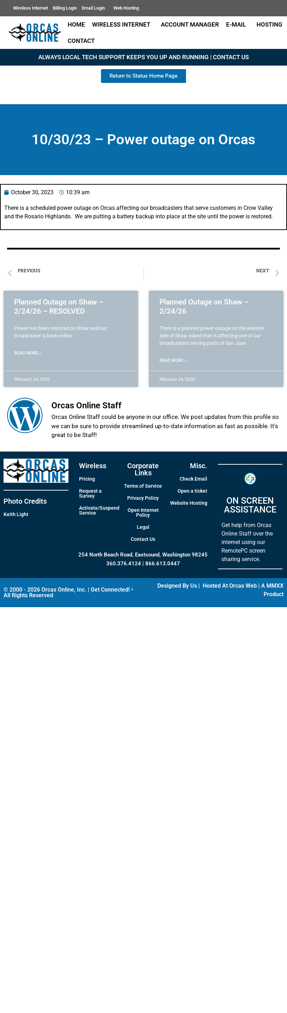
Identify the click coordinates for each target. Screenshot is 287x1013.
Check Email (193, 479)
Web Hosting (126, 8)
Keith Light (16, 514)
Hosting (269, 24)
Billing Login (65, 8)
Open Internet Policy (143, 512)
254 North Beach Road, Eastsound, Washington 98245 (143, 555)
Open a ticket (192, 491)
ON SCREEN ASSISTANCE (250, 505)
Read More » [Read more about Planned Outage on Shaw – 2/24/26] (173, 360)
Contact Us (143, 539)
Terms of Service (143, 486)
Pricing (87, 479)
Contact (83, 40)
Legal (143, 527)
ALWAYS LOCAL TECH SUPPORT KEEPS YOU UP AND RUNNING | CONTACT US (143, 57)
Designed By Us (177, 585)
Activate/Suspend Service (99, 510)
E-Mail (237, 24)
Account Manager (190, 24)
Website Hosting (188, 503)
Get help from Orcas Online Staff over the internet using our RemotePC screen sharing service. (247, 542)
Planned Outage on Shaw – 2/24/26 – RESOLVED (58, 306)
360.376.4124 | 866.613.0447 (143, 563)
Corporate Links (143, 469)
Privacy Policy (143, 498)
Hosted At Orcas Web (230, 585)
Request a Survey (90, 493)
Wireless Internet (30, 8)
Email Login (95, 8)
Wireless (92, 465)
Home (76, 24)
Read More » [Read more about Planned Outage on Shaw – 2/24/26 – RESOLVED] (27, 353)
